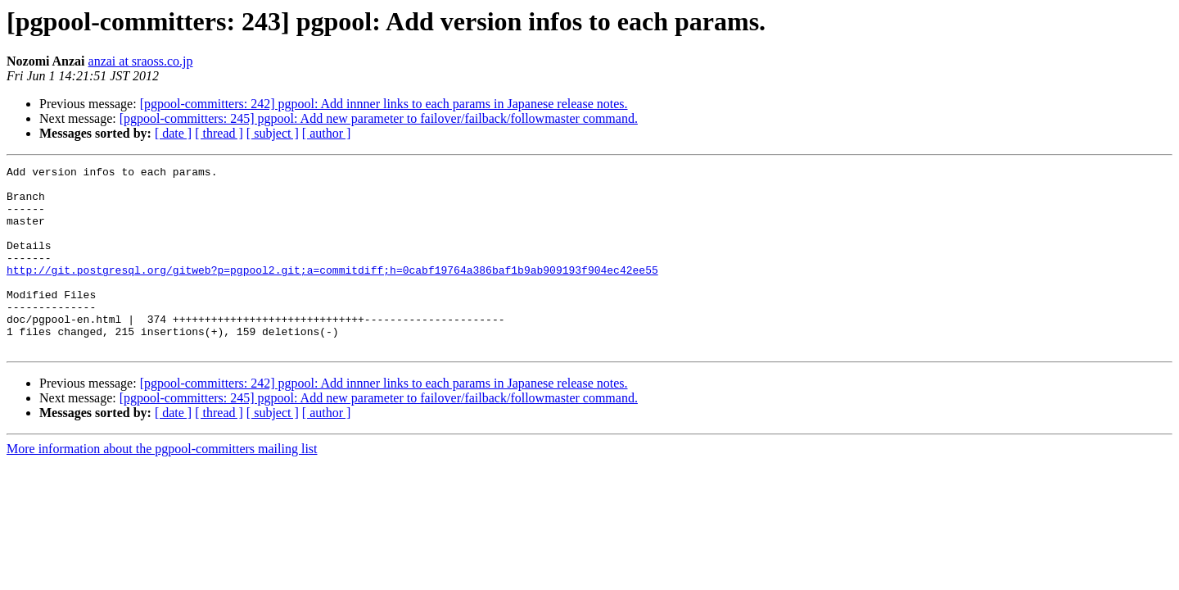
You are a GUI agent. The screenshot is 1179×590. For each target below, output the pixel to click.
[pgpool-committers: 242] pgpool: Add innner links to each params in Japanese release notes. (384, 104)
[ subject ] (272, 133)
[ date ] (173, 133)
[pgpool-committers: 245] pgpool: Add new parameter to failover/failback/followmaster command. (379, 118)
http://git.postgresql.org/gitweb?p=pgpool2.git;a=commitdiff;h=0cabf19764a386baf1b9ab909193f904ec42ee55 (332, 291)
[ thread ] (219, 133)
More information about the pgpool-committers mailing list (162, 485)
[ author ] (326, 133)
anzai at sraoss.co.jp (140, 61)
